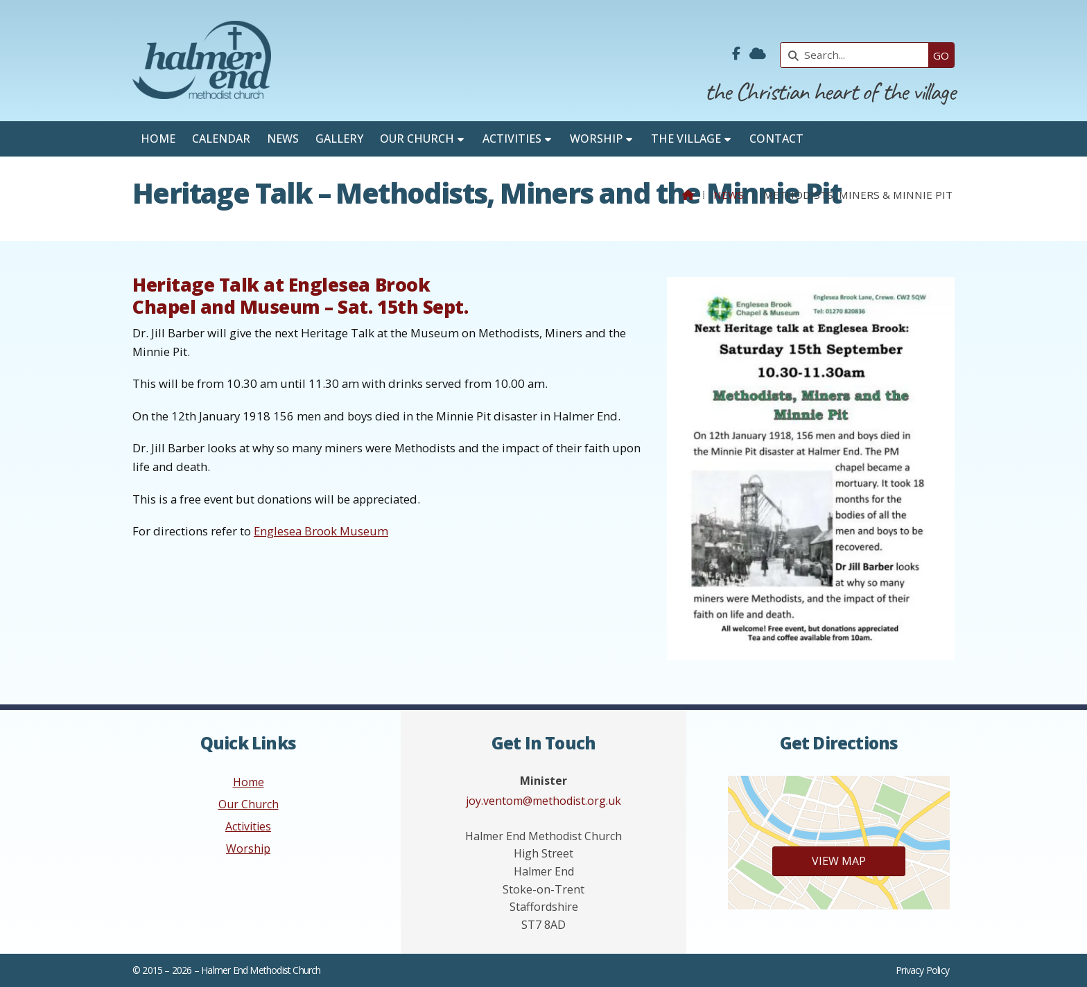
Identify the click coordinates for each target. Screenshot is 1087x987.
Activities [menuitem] (511, 138)
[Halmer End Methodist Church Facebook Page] (736, 54)
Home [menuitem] (158, 138)
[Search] (858, 55)
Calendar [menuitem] (221, 138)
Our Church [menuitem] (417, 138)
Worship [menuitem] (596, 138)
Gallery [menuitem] (339, 138)
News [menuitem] (283, 138)
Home (248, 782)
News (728, 195)
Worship (248, 848)
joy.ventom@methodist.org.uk (543, 800)
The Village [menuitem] (686, 138)
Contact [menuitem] (776, 138)
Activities (248, 826)
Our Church (248, 804)
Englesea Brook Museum (321, 531)
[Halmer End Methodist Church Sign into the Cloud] (757, 54)
